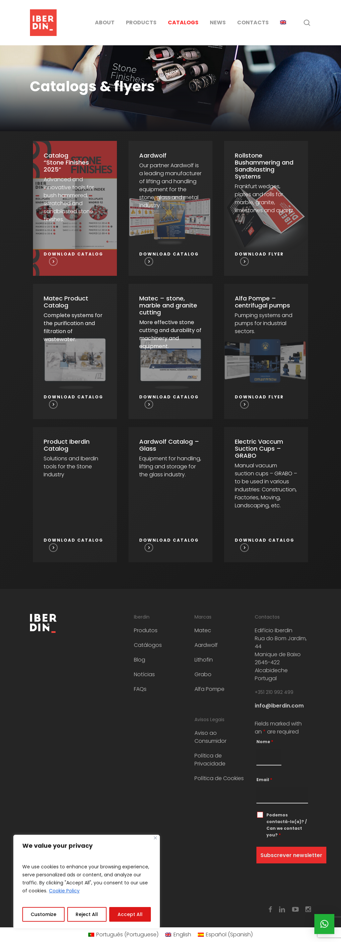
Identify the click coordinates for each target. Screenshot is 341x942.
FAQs (140, 689)
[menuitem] (283, 23)
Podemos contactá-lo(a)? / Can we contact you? (286, 825)
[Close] (155, 837)
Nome (264, 741)
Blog (139, 660)
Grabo (202, 674)
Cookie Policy (64, 890)
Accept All (130, 914)
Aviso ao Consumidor (210, 737)
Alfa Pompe (209, 689)
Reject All (87, 914)
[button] (324, 924)
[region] (86, 882)
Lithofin (203, 660)
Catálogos (148, 645)
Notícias (144, 674)
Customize (43, 914)
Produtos (146, 630)
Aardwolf (206, 645)
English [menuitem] (182, 934)
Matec (202, 630)
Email (264, 779)
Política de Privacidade (209, 759)
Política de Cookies (219, 778)
